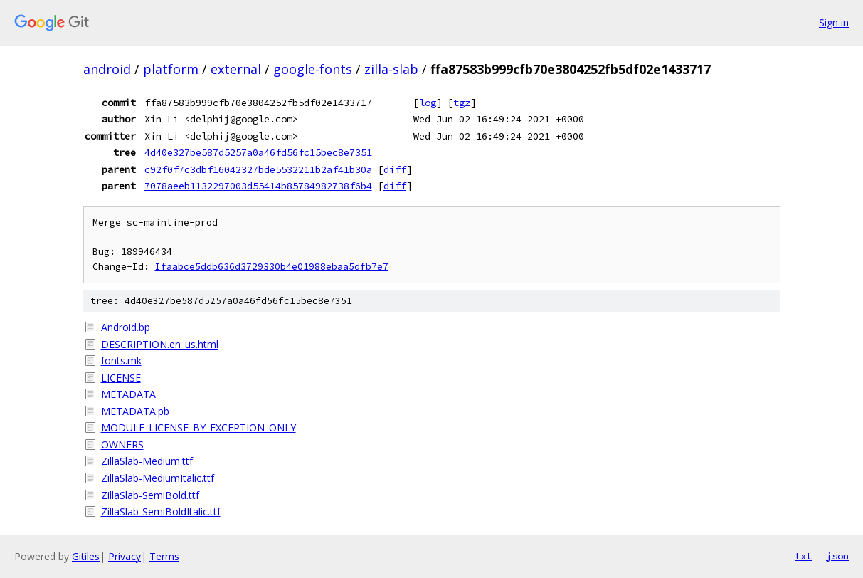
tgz (461, 102)
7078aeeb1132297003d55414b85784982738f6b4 (258, 185)
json (837, 556)
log (427, 102)
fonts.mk (121, 360)
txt (803, 556)
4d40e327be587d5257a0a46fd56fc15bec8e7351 (258, 152)
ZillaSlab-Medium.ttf (147, 461)
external (236, 69)
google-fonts (312, 69)
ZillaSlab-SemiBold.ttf (150, 495)
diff (394, 169)
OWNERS (122, 444)
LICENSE (121, 377)
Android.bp (125, 327)
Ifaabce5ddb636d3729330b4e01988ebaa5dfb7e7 (271, 267)
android (107, 69)
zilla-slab (391, 69)
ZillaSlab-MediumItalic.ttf (157, 478)
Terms (164, 556)
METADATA (128, 394)
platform (170, 69)
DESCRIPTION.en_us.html (159, 344)
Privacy (124, 556)
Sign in (834, 22)
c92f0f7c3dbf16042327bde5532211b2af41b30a (258, 169)
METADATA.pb (135, 411)
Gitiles (86, 556)
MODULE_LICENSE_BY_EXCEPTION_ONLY (198, 427)
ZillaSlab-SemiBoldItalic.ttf (161, 511)
